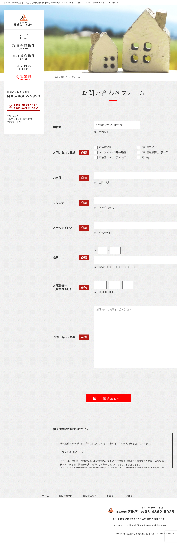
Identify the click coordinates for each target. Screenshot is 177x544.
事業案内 (111, 495)
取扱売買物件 (66, 495)
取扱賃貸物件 (90, 495)
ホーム (45, 495)
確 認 (108, 398)
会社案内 (130, 495)
